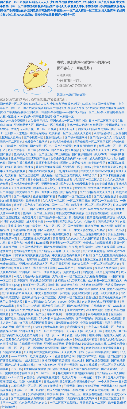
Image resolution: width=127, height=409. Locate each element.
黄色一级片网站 (77, 335)
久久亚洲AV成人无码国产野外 (101, 301)
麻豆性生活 (23, 327)
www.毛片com (116, 251)
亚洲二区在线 (93, 259)
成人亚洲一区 (94, 331)
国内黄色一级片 (92, 272)
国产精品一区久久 (101, 137)
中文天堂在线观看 (46, 293)
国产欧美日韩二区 (53, 306)
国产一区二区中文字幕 (50, 331)
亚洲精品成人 (54, 137)
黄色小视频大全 (117, 289)
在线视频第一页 (101, 306)
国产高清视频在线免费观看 (28, 398)
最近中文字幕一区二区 (22, 150)
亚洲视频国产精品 (44, 196)
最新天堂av (73, 343)
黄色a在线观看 (81, 293)
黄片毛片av (109, 238)
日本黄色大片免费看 (21, 242)
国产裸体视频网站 (76, 137)
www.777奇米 (20, 356)
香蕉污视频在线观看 (49, 167)
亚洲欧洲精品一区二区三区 (39, 297)
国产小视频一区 (33, 137)
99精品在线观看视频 (41, 171)
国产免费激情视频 (55, 247)
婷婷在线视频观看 (49, 377)
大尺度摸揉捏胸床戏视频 (35, 238)
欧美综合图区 (97, 162)
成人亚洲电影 (35, 221)
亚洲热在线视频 (54, 343)
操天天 (121, 217)
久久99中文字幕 (15, 179)
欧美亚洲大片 (75, 310)
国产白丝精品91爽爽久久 (17, 293)
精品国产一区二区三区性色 (75, 196)
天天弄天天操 (75, 331)
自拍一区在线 (33, 234)
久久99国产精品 (38, 120)
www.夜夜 (52, 221)
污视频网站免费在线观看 (67, 259)
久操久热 (90, 221)
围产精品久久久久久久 (95, 150)
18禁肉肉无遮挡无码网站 (82, 398)
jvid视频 (65, 293)
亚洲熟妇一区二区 (30, 272)
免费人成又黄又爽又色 (107, 167)
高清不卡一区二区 (34, 284)
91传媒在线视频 (58, 369)
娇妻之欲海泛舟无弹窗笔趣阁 (104, 348)
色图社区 (91, 297)
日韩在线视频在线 (74, 314)
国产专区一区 (39, 146)
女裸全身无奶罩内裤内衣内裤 (69, 158)
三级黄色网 (120, 133)
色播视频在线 (110, 385)
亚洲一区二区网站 (13, 259)
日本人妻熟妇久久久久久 (41, 301)
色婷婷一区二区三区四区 (38, 213)
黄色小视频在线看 (61, 179)
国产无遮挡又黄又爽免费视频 (48, 209)
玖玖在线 (101, 343)
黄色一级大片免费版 (106, 293)
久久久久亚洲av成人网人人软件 (44, 289)
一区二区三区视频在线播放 (89, 234)
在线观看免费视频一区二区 (103, 390)
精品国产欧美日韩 (42, 322)
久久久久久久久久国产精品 (82, 238)
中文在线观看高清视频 (66, 255)
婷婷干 (18, 204)
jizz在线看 (42, 242)
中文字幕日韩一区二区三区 (64, 394)
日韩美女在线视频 (88, 385)
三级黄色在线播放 (110, 297)
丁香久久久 (65, 188)
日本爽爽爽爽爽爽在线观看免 (31, 255)
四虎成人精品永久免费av (94, 129)
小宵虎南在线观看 (92, 284)
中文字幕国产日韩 (28, 192)
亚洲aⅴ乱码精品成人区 (34, 263)
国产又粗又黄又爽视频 (65, 150)
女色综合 (30, 377)
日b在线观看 (77, 217)
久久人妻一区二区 (54, 200)
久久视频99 (69, 352)
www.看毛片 (66, 268)
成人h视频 (53, 390)
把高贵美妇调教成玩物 (101, 217)
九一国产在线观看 (60, 146)
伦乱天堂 (69, 385)
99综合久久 (90, 175)
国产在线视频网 (82, 154)
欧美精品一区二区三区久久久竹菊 (70, 133)
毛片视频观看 (14, 289)
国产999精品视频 (78, 306)
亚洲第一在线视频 (73, 390)
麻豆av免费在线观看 (101, 209)
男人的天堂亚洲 (60, 263)
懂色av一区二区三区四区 (30, 390)
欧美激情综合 (53, 385)
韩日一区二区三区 (11, 348)
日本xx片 (100, 377)
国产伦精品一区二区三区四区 (93, 141)
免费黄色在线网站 (36, 141)
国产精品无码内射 (50, 251)
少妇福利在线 (36, 394)
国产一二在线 (60, 204)
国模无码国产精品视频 (56, 360)
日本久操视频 (9, 247)
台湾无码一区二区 (115, 331)
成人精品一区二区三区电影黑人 (61, 175)
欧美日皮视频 (105, 183)
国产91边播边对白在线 (20, 364)
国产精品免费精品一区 (25, 183)
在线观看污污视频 (30, 343)
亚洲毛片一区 (72, 167)
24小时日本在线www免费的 (56, 318)
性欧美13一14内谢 (29, 306)
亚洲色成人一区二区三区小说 (69, 120)
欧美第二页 (111, 259)
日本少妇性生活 (37, 179)
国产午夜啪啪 (84, 318)
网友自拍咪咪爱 (87, 356)
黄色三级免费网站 (41, 280)
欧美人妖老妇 (67, 129)
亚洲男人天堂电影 (16, 133)
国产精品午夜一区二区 (52, 217)
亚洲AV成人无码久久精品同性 (86, 125)
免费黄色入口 (72, 272)
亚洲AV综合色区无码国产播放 (30, 158)
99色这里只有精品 (86, 339)
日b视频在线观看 (11, 352)
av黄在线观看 (89, 364)
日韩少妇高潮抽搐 (67, 171)
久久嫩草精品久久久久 (33, 402)
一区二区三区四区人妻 (105, 263)
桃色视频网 (34, 381)
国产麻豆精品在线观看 (85, 369)
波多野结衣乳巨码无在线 (70, 280)
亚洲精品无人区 (24, 125)
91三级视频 (63, 154)
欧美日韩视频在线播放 (19, 167)
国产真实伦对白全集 (37, 204)
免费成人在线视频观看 (97, 242)
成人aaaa (6, 125)
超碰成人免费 (113, 335)
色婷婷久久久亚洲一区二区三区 (34, 154)
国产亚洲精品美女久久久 (95, 192)
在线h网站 (96, 335)
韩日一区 (120, 242)
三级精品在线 (84, 268)
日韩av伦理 (51, 381)
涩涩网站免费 (95, 310)
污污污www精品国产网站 (102, 352)
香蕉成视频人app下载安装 (25, 226)
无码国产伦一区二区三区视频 (38, 129)
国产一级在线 (22, 196)
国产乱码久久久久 (71, 221)
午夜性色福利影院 (13, 221)
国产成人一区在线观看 (50, 125)
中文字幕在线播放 (99, 188)
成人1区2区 (32, 360)
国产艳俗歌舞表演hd (92, 289)
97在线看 (107, 226)
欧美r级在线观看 (98, 314)
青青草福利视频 (54, 327)
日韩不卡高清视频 (47, 162)
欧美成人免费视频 (106, 268)
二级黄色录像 (117, 343)
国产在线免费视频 (97, 360)
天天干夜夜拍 (72, 251)
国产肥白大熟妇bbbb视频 (21, 318)
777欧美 (38, 327)
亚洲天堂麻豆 (50, 183)
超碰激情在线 (70, 284)
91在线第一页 (9, 238)
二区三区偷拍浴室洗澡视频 (42, 348)
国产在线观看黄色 (94, 251)
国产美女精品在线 (105, 196)
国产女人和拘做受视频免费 (77, 183)
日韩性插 (53, 284)
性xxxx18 (78, 360)
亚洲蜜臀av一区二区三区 (65, 242)
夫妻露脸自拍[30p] (25, 230)
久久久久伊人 (22, 268)
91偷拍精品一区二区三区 (27, 385)
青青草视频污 (53, 272)
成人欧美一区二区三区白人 (105, 280)
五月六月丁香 (116, 377)
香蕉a (14, 129)
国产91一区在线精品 (105, 200)
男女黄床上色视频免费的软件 (78, 381)
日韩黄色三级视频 (16, 146)
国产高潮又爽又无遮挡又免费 (20, 335)
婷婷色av (72, 289)
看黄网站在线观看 (38, 259)
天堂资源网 (21, 280)
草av (81, 352)
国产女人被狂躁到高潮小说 (110, 255)
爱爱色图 (80, 188)
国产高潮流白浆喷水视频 (84, 226)
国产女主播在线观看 (21, 162)
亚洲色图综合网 (65, 356)
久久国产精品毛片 (30, 247)
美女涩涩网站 (116, 234)
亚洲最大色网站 (11, 137)
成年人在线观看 (105, 247)
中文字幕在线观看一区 (100, 327)
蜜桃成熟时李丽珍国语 (19, 373)
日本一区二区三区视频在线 (106, 120)
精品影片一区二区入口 (88, 179)
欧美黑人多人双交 (45, 188)
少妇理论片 (111, 272)
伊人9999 (100, 154)
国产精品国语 (56, 398)
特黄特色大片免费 (25, 251)
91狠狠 (86, 255)
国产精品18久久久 (53, 310)
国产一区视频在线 (72, 348)
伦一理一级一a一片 (52, 335)
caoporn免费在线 (69, 301)
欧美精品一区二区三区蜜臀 (22, 175)
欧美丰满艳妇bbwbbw (59, 339)
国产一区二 (21, 209)
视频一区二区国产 (110, 356)
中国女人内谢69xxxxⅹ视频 (97, 171)
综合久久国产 (81, 263)
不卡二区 (16, 369)
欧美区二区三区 (110, 398)
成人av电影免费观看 (13, 120)
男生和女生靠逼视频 (37, 276)
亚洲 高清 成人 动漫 (13, 381)
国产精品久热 (69, 192)
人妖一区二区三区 (54, 226)
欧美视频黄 (33, 200)
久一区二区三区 (46, 373)
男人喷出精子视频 (44, 268)
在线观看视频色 (93, 394)
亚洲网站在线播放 (35, 369)
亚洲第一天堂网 (68, 364)
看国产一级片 (77, 209)
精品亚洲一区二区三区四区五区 (91, 204)
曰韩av (87, 167)
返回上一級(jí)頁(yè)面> (72, 94)
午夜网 (73, 247)
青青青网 (58, 238)
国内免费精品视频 (11, 234)
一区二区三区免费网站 (64, 402)
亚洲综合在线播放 (97, 213)
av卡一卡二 (15, 377)
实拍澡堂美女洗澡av (47, 352)
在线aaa (44, 150)
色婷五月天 (29, 217)
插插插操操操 (75, 327)
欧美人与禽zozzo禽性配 (77, 377)
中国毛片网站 (39, 133)
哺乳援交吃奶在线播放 (70, 213)
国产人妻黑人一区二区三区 (55, 230)
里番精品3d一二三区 (93, 402)
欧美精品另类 (102, 133)
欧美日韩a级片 (117, 402)
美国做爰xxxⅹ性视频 (108, 318)
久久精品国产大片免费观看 (22, 310)
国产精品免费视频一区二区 (28, 314)
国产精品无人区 (108, 221)
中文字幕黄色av (46, 364)
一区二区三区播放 (79, 200)
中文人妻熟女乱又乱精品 (90, 230)
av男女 (18, 276)
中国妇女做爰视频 (91, 322)
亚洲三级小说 (116, 230)
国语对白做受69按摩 (73, 162)
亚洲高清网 (26, 331)
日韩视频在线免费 (67, 322)
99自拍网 (6, 255)
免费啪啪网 (8, 407)
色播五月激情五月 (85, 146)
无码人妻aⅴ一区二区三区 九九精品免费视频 (80, 276)
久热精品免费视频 (61, 141)
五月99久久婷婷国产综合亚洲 (25, 339)
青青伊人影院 (50, 192)
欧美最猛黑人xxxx (41, 356)
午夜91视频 (54, 314)
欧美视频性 (86, 247)
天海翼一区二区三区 (71, 297)
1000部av (88, 343)
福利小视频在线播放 (57, 234)
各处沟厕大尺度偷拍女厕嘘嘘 (76, 373)
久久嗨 (27, 352)
